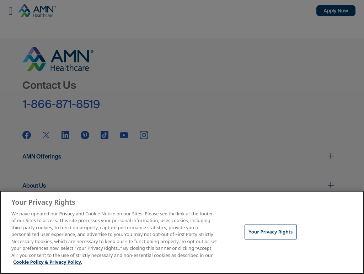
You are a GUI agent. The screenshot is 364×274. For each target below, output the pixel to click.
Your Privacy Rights (270, 232)
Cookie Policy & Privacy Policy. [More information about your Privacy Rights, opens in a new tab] (47, 262)
